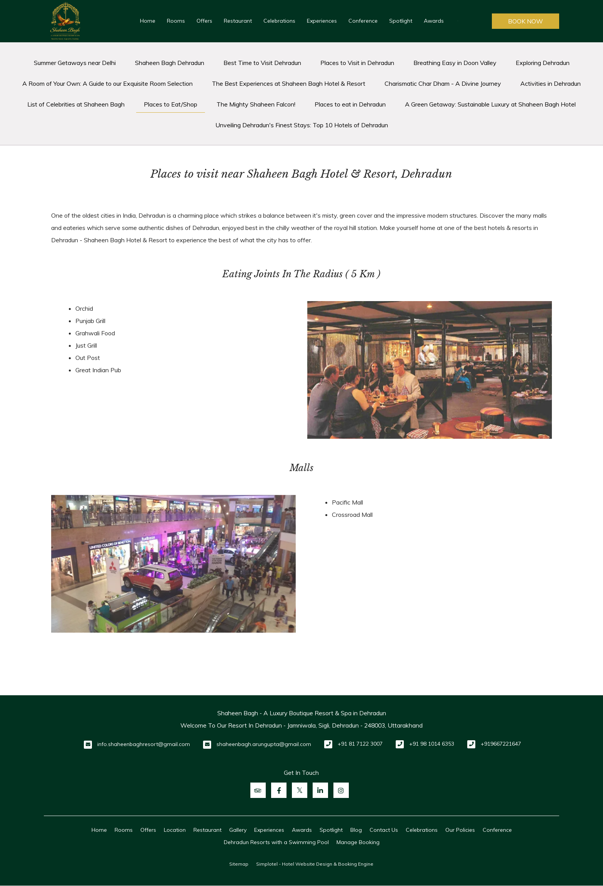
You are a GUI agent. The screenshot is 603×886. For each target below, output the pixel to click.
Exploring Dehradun (543, 63)
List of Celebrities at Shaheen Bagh (76, 104)
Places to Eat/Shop (170, 104)
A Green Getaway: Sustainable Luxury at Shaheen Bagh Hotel (490, 104)
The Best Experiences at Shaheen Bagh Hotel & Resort (288, 83)
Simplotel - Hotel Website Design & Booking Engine (314, 864)
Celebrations (279, 20)
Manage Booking (358, 842)
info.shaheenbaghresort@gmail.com (143, 744)
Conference (363, 20)
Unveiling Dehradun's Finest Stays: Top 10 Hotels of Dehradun (301, 125)
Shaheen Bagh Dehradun (169, 63)
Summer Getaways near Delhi (75, 63)
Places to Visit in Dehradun (357, 63)
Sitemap (238, 864)
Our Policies (460, 829)
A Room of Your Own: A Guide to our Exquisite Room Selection (107, 83)
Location (175, 829)
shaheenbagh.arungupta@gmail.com (264, 744)
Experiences (322, 20)
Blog (356, 829)
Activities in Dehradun (550, 83)
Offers (204, 20)
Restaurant (238, 20)
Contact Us (384, 829)
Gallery (238, 829)
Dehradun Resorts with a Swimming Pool (276, 842)
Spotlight (400, 20)
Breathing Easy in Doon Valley (454, 63)
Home (147, 20)
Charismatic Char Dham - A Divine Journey (443, 83)
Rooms (176, 20)
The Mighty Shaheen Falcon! (256, 104)
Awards (434, 20)
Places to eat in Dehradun (350, 104)
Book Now (525, 21)
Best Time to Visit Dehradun (262, 63)
